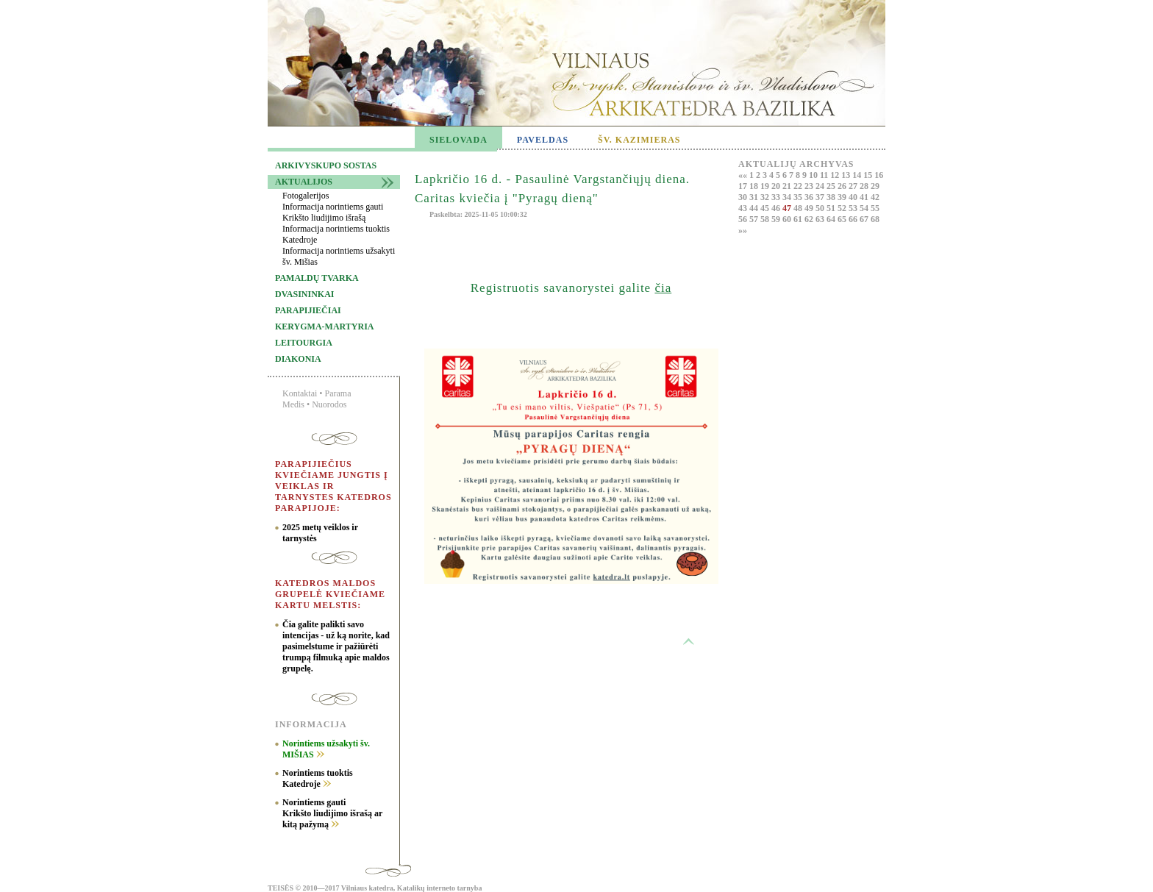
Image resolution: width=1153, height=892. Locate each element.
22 (798, 186)
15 (868, 175)
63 (821, 219)
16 (878, 175)
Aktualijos (303, 181)
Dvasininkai (304, 294)
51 (832, 208)
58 (765, 219)
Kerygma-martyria (324, 326)
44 (754, 208)
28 (865, 186)
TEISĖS (280, 888)
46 (776, 208)
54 (865, 208)
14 (857, 175)
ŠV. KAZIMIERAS (639, 140)
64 (832, 219)
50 (821, 208)
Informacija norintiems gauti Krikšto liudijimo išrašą (332, 212)
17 (743, 186)
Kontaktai (299, 393)
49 (809, 208)
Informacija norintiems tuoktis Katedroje (336, 234)
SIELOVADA (458, 140)
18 (754, 186)
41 (865, 197)
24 (821, 186)
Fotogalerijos (305, 195)
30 (743, 197)
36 (809, 197)
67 (865, 219)
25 (832, 186)
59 (776, 219)
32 (765, 197)
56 (743, 219)
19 (765, 186)
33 (776, 197)
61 (798, 219)
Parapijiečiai (308, 310)
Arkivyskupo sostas (325, 165)
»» (742, 230)
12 (835, 175)
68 (875, 219)
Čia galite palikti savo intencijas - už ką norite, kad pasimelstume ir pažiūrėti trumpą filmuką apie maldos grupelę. (336, 646)
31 (754, 197)
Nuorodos (329, 404)
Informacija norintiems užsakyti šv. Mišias (338, 256)
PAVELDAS (542, 140)
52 (843, 208)
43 (743, 208)
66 (854, 219)
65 (843, 219)
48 (798, 208)
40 (854, 197)
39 (843, 197)
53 (854, 208)
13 (846, 175)
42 (875, 197)
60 (787, 219)
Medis (293, 404)
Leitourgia (303, 343)
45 (765, 208)
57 (754, 219)
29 (875, 186)
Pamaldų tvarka (317, 278)
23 (809, 186)
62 (809, 219)
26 (843, 186)
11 (825, 175)
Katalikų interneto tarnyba (439, 888)
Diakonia (298, 359)
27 (854, 186)
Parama (338, 393)
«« (743, 175)
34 (787, 197)
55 (875, 208)
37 (821, 197)
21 (787, 186)
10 (814, 175)
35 (798, 197)
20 (776, 186)
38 (832, 197)
